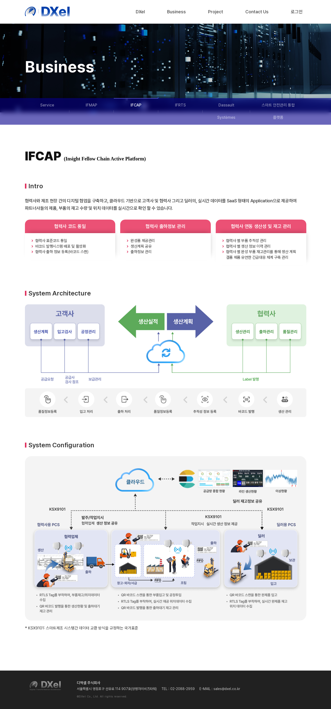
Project (215, 11)
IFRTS (180, 105)
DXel (140, 11)
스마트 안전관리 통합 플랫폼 (278, 111)
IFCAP (136, 105)
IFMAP (91, 105)
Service (47, 105)
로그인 (297, 11)
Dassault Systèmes (226, 111)
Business (176, 11)
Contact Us (257, 11)
